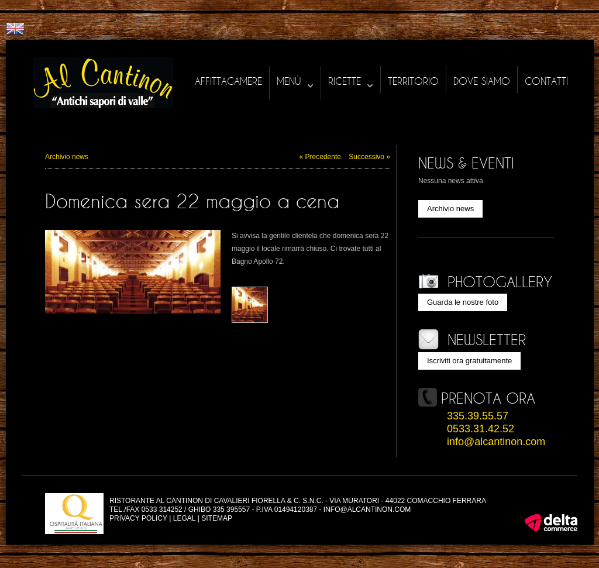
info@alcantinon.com (496, 441)
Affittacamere (228, 81)
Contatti (546, 81)
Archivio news (66, 157)
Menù (295, 81)
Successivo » (369, 157)
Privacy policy (138, 518)
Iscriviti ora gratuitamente (469, 360)
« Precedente (320, 157)
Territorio (413, 81)
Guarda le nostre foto (462, 302)
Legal (184, 518)
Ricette (350, 81)
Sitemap (216, 518)
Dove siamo (481, 81)
